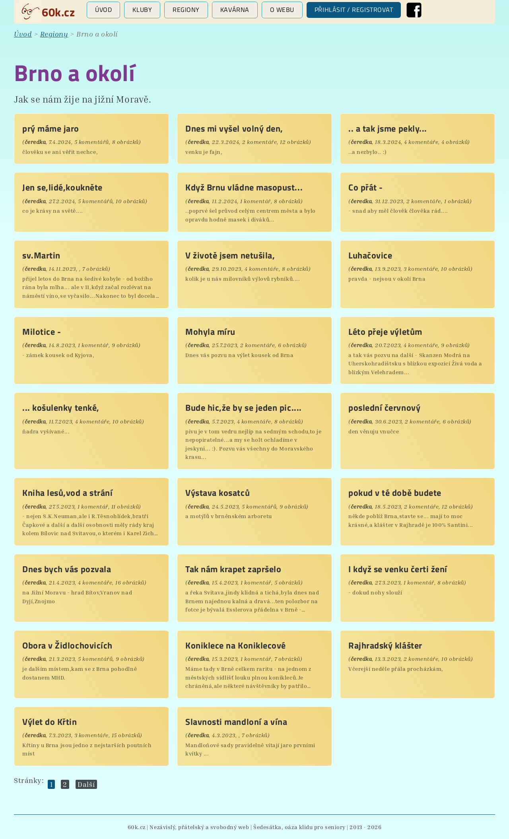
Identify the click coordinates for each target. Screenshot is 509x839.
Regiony (186, 9)
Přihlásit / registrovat (354, 9)
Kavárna (234, 9)
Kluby (142, 9)
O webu (282, 9)
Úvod (103, 9)
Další (86, 784)
